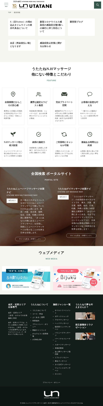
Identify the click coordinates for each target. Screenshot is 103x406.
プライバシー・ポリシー (51, 382)
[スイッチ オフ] (98, 5)
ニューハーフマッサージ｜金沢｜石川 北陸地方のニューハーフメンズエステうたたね (54, 403)
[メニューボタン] (6, 5)
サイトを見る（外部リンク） (30, 239)
